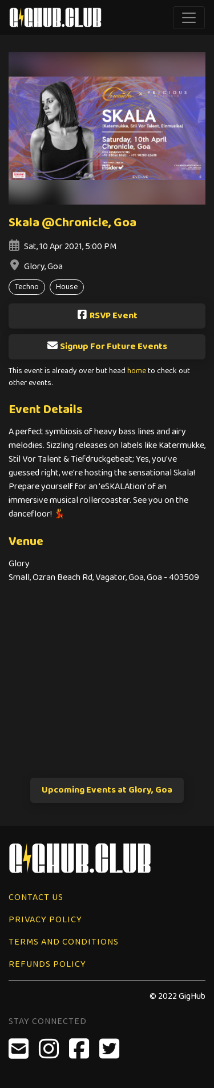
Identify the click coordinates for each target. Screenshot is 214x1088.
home (136, 371)
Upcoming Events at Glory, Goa (107, 790)
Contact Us (36, 897)
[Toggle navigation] (189, 17)
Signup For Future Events (107, 346)
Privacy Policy (45, 919)
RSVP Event (107, 315)
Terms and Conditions (64, 942)
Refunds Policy (47, 964)
